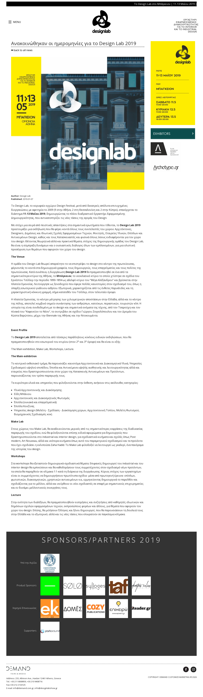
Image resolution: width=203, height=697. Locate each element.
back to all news (22, 50)
